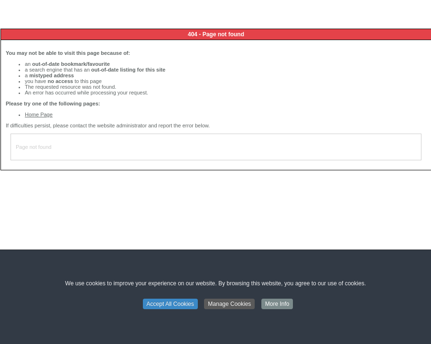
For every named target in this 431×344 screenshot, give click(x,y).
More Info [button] (277, 304)
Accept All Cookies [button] (170, 304)
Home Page (39, 114)
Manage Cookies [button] (229, 304)
